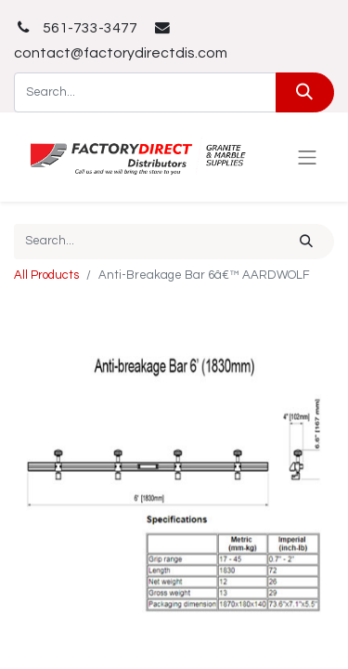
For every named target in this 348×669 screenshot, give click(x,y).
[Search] (305, 92)
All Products (46, 275)
